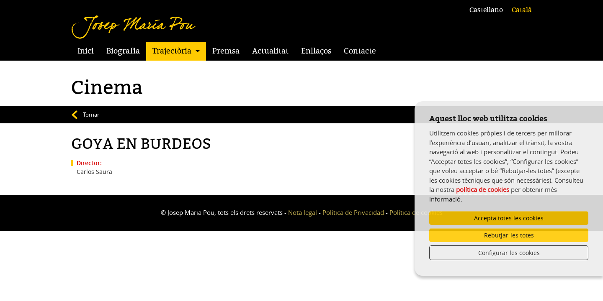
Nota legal (302, 212)
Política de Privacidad (353, 212)
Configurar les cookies (509, 253)
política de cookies (482, 189)
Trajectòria (171, 51)
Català (522, 10)
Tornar (91, 114)
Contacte (360, 51)
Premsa (226, 51)
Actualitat (270, 51)
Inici (85, 51)
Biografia (123, 51)
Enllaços (316, 51)
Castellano (486, 10)
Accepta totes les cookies (509, 218)
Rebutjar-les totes (509, 235)
